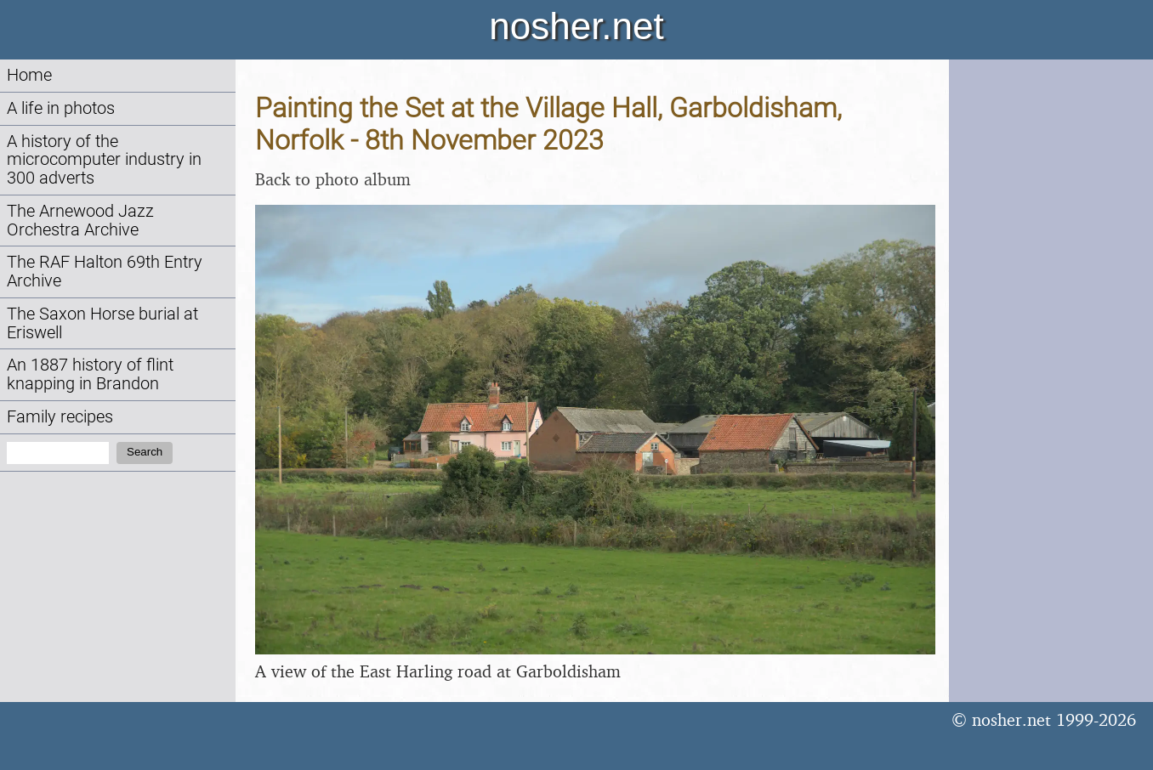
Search (144, 451)
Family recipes (60, 417)
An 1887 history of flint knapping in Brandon (90, 374)
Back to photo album (333, 179)
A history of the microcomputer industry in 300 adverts (104, 160)
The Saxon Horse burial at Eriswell (102, 323)
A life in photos (61, 108)
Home (29, 75)
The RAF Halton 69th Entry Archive (104, 271)
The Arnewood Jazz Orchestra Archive (80, 220)
